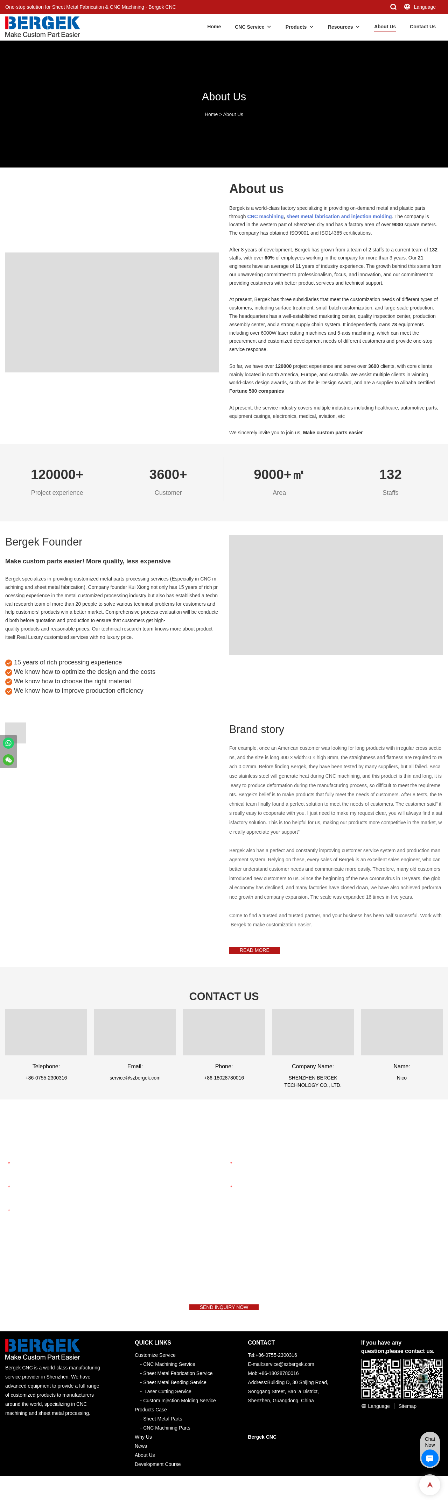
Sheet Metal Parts (162, 1431)
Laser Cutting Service (168, 1404)
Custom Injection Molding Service (179, 1413)
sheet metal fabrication (313, 216)
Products (296, 27)
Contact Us (423, 26)
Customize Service (155, 1367)
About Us (385, 26)
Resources (340, 27)
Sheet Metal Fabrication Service (177, 1386)
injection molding (371, 216)
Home (214, 26)
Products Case (151, 1422)
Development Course (158, 1477)
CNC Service (249, 27)
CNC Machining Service (169, 1377)
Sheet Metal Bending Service (174, 1395)
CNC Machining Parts (166, 1440)
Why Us (143, 1449)
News (141, 1458)
